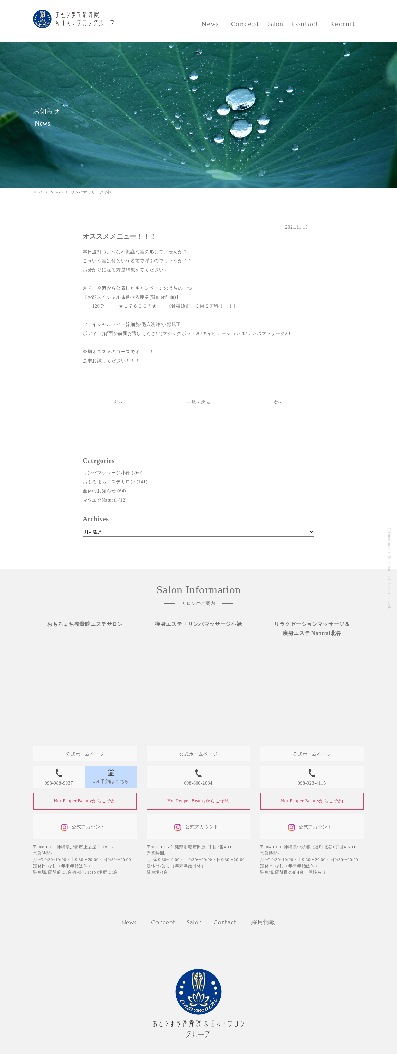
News (210, 24)
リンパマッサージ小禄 (106, 472)
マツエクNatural (100, 500)
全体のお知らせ (99, 491)
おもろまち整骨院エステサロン (85, 624)
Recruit (343, 24)
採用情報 (263, 922)
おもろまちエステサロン (109, 481)
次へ (278, 402)
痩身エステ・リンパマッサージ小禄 (198, 624)
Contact (305, 24)
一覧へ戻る (198, 402)
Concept (245, 24)
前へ (119, 402)
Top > (38, 192)
